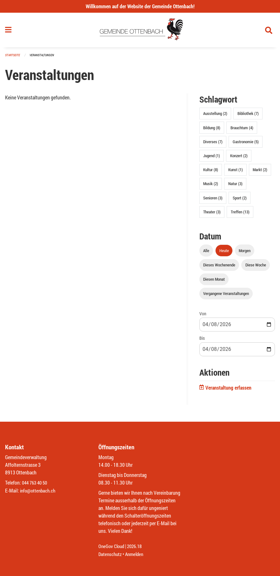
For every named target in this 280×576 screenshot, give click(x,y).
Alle (206, 252)
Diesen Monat (214, 281)
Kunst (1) (235, 171)
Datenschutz (110, 554)
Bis (202, 340)
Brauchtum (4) (241, 129)
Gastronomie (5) (246, 143)
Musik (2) (210, 185)
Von (202, 316)
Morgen (244, 252)
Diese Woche (255, 266)
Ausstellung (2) (215, 115)
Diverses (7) (213, 143)
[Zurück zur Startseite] (140, 31)
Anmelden (137, 554)
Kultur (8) (210, 171)
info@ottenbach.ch (39, 490)
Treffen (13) (240, 213)
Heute (224, 252)
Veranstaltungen (44, 57)
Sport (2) (240, 199)
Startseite (13, 57)
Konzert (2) (239, 157)
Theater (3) (212, 213)
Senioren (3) (213, 199)
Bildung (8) (211, 129)
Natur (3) (235, 185)
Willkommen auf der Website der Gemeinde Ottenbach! (140, 6)
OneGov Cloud (112, 546)
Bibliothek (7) (248, 115)
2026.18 (137, 546)
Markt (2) (260, 171)
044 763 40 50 (36, 483)
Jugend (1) (211, 157)
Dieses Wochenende (219, 266)
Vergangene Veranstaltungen (226, 295)
